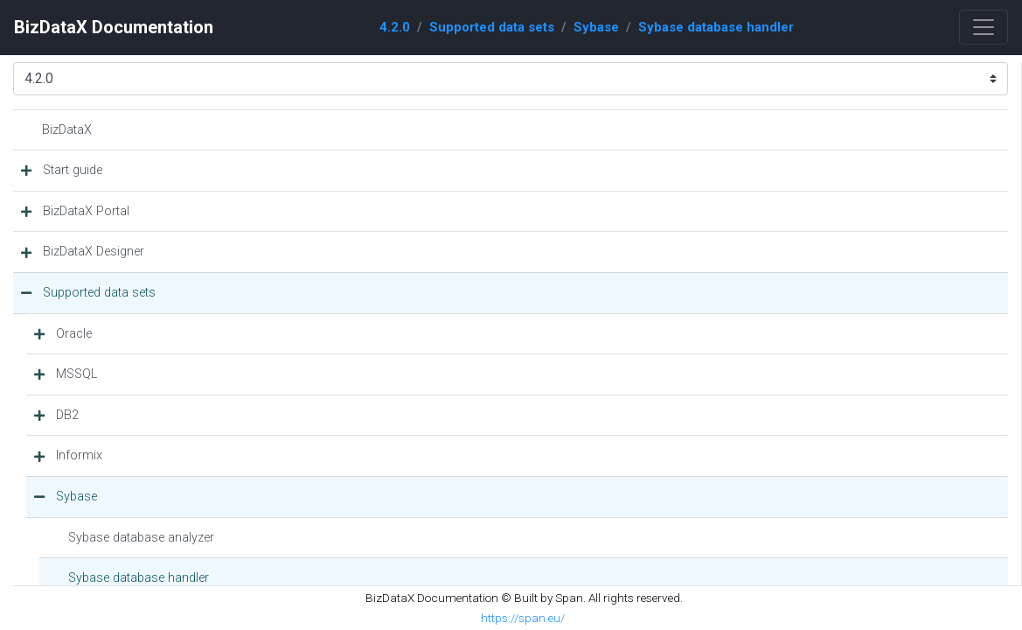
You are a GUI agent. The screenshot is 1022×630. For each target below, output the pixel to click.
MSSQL (76, 374)
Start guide (72, 170)
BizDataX (67, 129)
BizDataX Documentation (113, 27)
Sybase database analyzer (141, 537)
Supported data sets (491, 27)
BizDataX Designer (93, 251)
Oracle (74, 333)
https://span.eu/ (523, 618)
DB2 (67, 415)
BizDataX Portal (86, 211)
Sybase (596, 27)
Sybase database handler (716, 27)
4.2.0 (394, 27)
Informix (79, 455)
